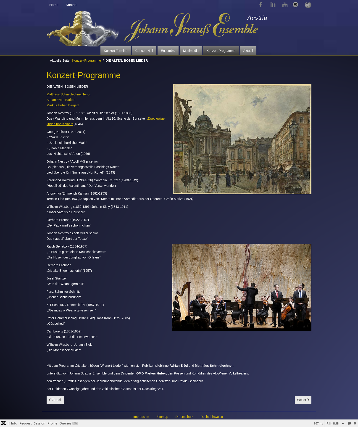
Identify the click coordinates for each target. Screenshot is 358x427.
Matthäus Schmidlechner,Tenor (68, 94)
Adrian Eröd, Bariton (61, 100)
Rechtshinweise (211, 417)
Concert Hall (144, 51)
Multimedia (191, 51)
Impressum (141, 417)
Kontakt (71, 5)
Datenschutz (184, 417)
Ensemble (168, 51)
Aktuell (248, 51)
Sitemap (162, 417)
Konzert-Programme (221, 51)
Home (53, 5)
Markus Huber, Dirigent (63, 105)
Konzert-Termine (115, 51)
